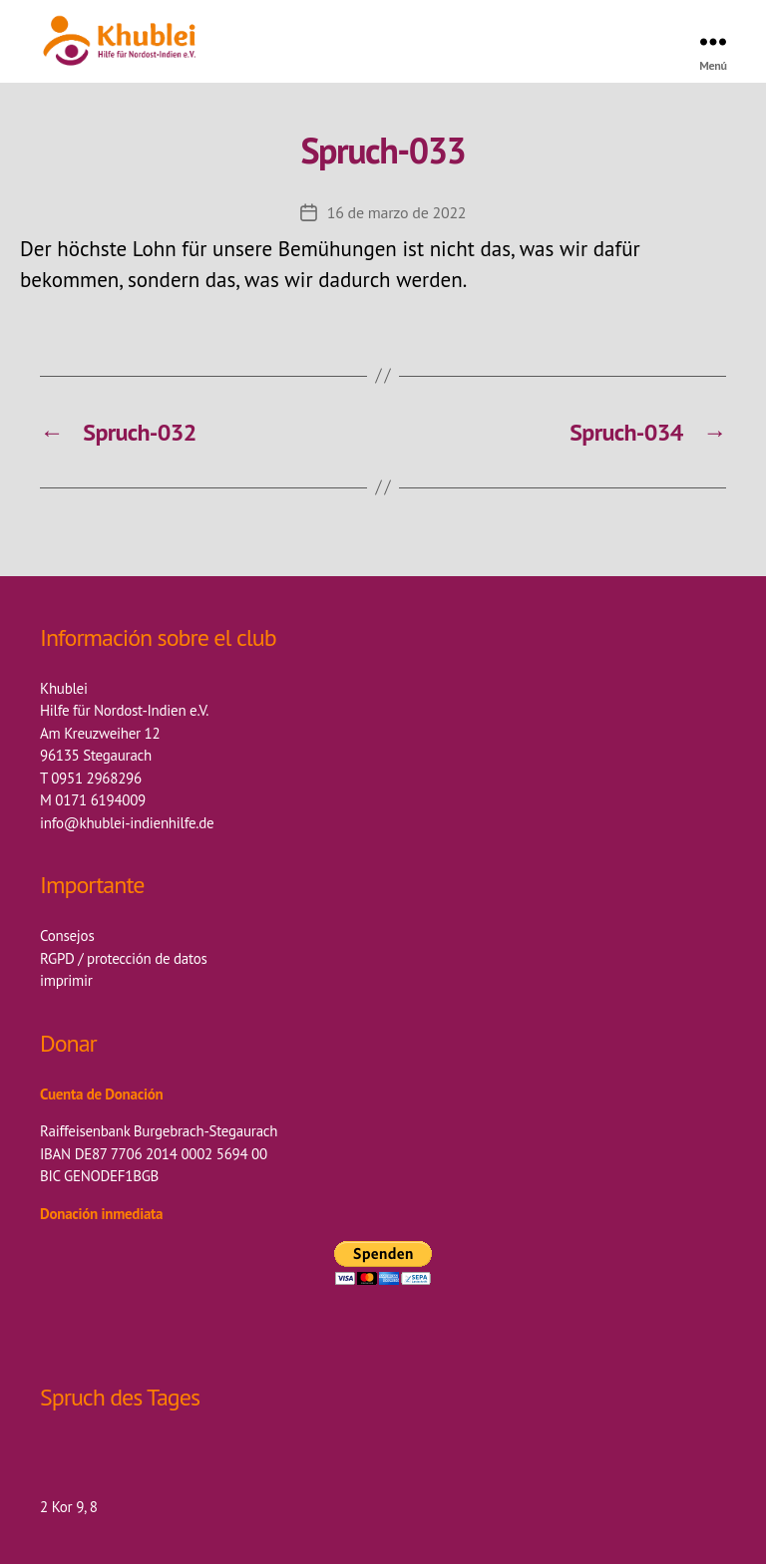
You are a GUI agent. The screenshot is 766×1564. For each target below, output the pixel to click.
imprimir (66, 980)
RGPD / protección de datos (123, 958)
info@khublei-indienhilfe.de (126, 822)
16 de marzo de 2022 (397, 212)
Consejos (67, 935)
